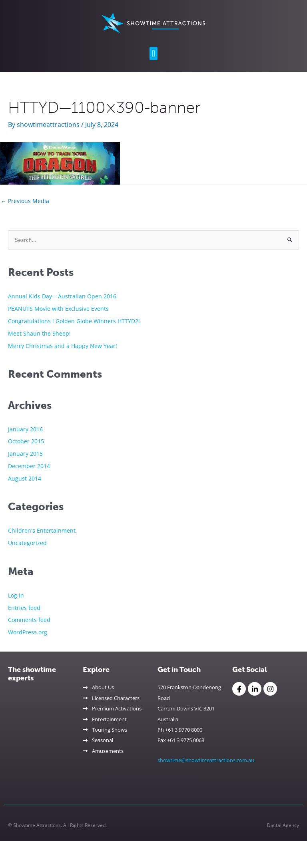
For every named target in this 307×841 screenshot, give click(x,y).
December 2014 (29, 466)
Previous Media (25, 201)
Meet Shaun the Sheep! (39, 333)
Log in (16, 595)
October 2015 (26, 441)
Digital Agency (283, 825)
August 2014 (24, 478)
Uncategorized (27, 543)
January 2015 (25, 453)
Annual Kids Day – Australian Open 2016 (62, 296)
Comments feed (29, 620)
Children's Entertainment (42, 530)
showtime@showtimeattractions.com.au (205, 760)
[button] (153, 53)
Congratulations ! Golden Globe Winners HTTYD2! (74, 321)
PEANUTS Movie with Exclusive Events (58, 308)
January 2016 (25, 429)
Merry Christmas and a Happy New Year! (62, 346)
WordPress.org (27, 632)
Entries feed (24, 608)
